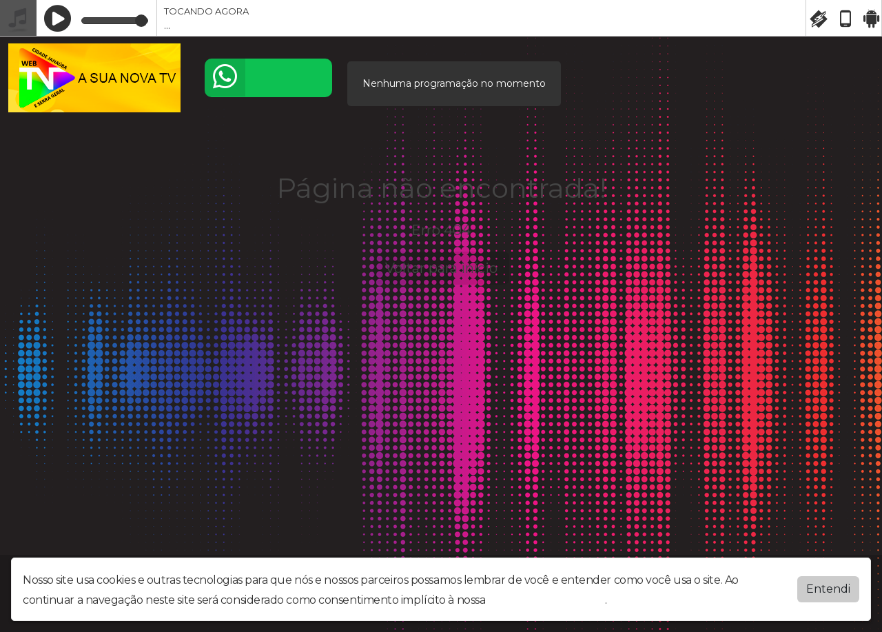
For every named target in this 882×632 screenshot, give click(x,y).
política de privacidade (546, 597)
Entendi (828, 586)
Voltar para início (441, 268)
